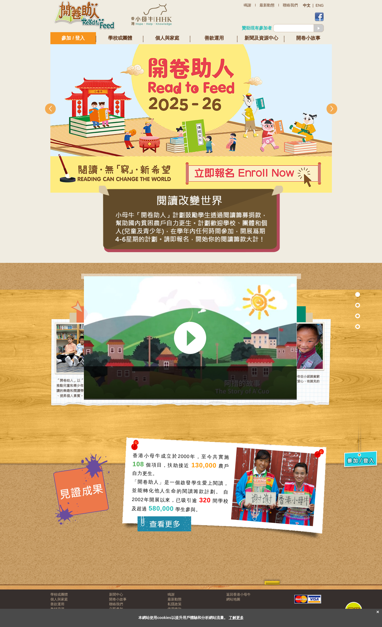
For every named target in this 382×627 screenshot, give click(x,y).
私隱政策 (174, 604)
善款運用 (214, 38)
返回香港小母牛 (238, 594)
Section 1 (346, 294)
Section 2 (346, 316)
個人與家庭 (167, 38)
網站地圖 (233, 599)
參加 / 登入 (73, 38)
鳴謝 (171, 594)
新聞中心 (116, 594)
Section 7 (346, 305)
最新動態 (174, 599)
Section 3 (346, 326)
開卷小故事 (308, 38)
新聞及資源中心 (261, 38)
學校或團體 (120, 38)
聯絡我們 (116, 604)
